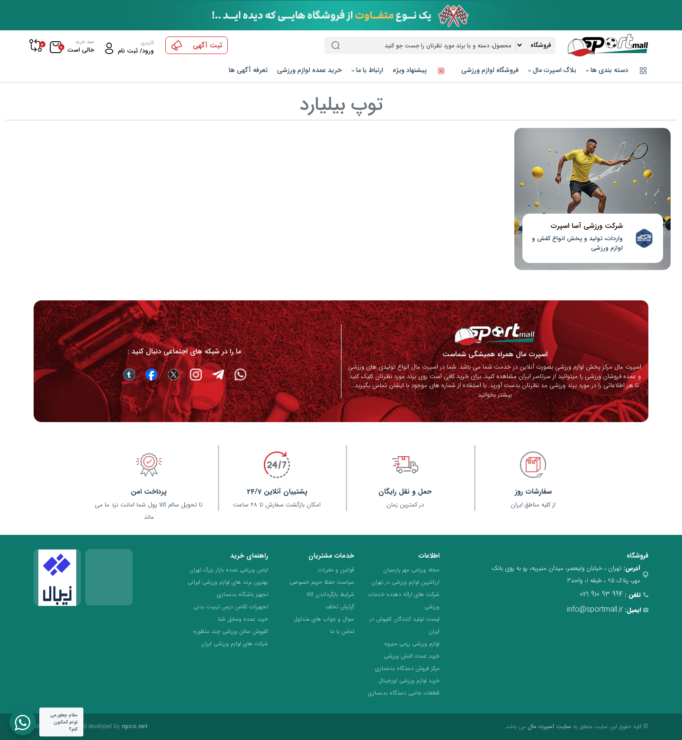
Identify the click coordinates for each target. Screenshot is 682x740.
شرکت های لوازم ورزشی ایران (234, 643)
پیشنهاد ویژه (422, 70)
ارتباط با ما (367, 70)
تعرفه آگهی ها (248, 70)
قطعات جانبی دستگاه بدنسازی (404, 692)
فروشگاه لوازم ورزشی (490, 70)
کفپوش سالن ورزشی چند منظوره (230, 631)
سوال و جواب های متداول (324, 618)
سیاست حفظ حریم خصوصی (321, 582)
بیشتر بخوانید (495, 395)
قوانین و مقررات (336, 569)
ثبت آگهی (196, 45)
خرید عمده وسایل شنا (243, 618)
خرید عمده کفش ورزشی (412, 655)
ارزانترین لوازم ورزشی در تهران (405, 582)
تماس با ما (342, 631)
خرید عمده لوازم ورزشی (309, 70)
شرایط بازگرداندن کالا (330, 594)
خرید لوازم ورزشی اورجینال (409, 680)
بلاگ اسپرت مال (552, 70)
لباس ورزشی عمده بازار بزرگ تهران (228, 569)
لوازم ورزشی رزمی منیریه (412, 643)
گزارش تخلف (339, 606)
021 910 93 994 (601, 594)
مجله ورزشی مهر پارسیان (411, 569)
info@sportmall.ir (595, 609)
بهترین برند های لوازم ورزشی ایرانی (228, 582)
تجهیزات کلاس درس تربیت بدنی (230, 606)
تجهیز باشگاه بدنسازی (242, 594)
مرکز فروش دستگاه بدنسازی (407, 668)
